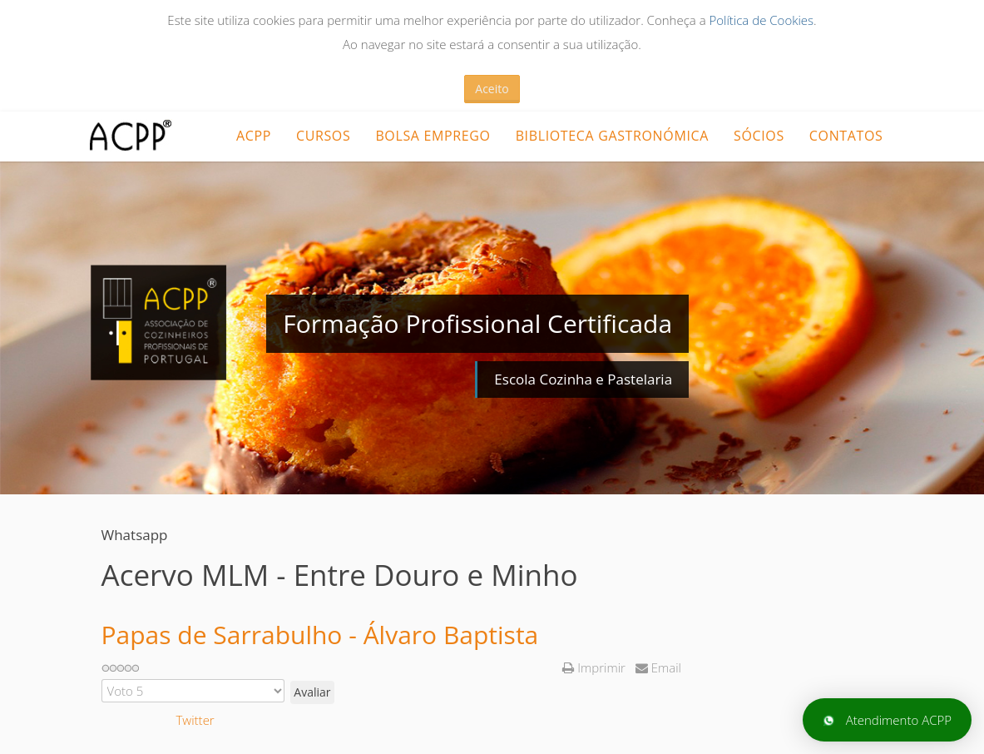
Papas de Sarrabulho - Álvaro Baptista (320, 635)
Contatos (846, 135)
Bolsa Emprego (432, 135)
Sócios (759, 135)
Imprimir (595, 667)
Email (658, 667)
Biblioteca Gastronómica (612, 135)
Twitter (195, 720)
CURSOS (323, 135)
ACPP (253, 135)
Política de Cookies (761, 20)
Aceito (491, 89)
